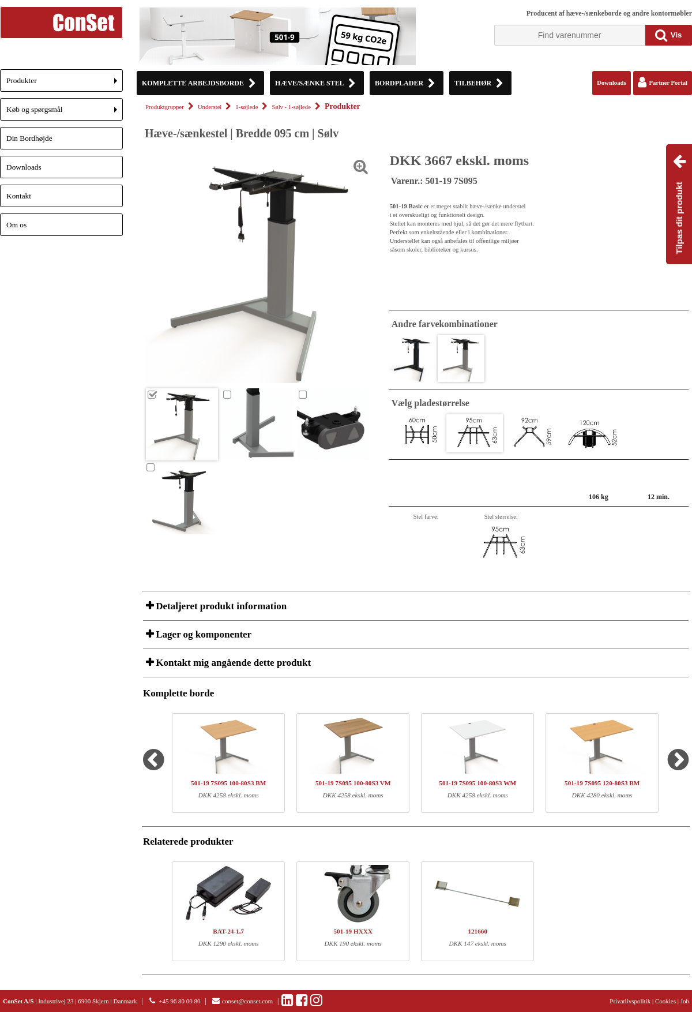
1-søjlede (246, 107)
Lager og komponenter (202, 634)
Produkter (64, 84)
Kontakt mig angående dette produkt (232, 662)
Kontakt (18, 196)
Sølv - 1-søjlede (291, 107)
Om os (16, 224)
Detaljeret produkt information (220, 606)
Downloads (24, 167)
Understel (209, 107)
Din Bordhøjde (29, 138)
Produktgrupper (164, 107)
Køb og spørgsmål (64, 113)
